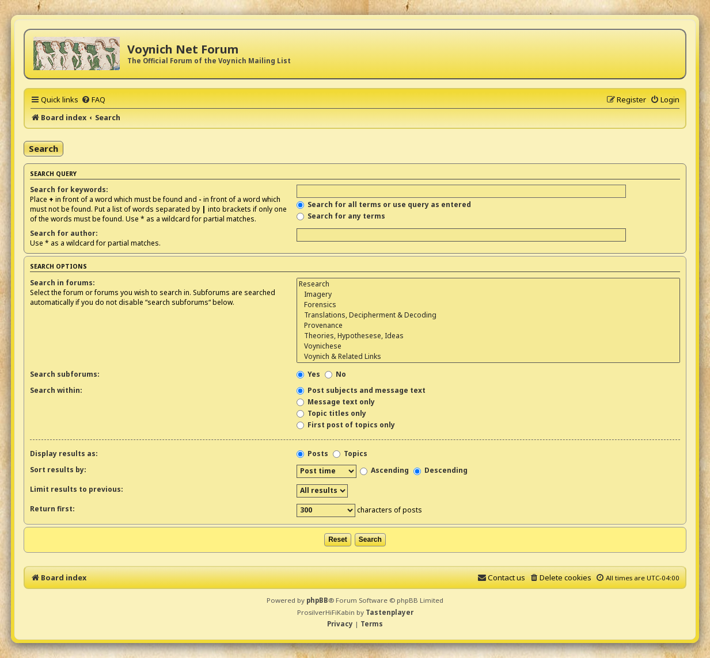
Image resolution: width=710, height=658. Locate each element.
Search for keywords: (69, 189)
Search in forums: (62, 283)
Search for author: (64, 233)
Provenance (488, 325)
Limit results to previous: (76, 489)
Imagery (488, 294)
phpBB (317, 600)
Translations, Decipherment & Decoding (488, 315)
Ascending (384, 470)
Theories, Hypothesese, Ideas (488, 336)
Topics (350, 453)
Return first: (52, 509)
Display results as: (64, 453)
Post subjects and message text (361, 390)
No (335, 374)
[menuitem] (93, 99)
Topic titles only (331, 413)
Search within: (56, 390)
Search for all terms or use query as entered (384, 204)
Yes (308, 374)
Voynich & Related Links (488, 356)
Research (488, 284)
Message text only (336, 402)
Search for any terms (341, 216)
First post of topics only (346, 425)
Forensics (488, 305)
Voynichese (488, 346)
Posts (312, 453)
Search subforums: (65, 374)
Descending (440, 470)
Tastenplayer (389, 612)
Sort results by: (58, 470)
